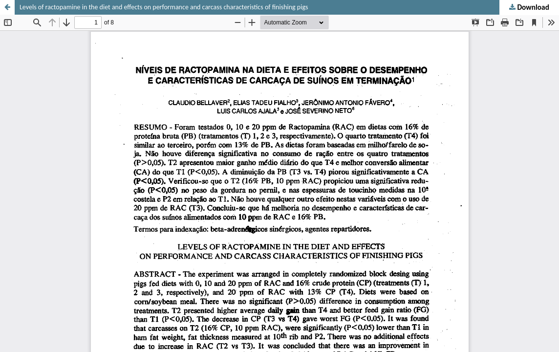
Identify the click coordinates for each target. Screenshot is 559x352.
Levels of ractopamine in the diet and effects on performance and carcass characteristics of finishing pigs (164, 7)
